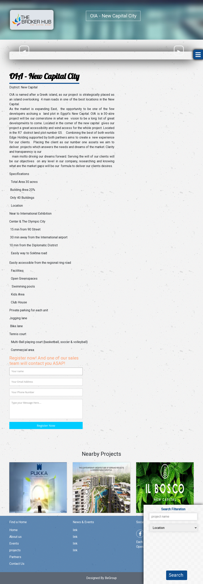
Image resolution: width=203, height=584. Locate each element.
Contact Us (16, 564)
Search (177, 575)
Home (13, 530)
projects (15, 550)
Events (14, 543)
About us (15, 537)
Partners (15, 557)
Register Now (46, 425)
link (75, 530)
